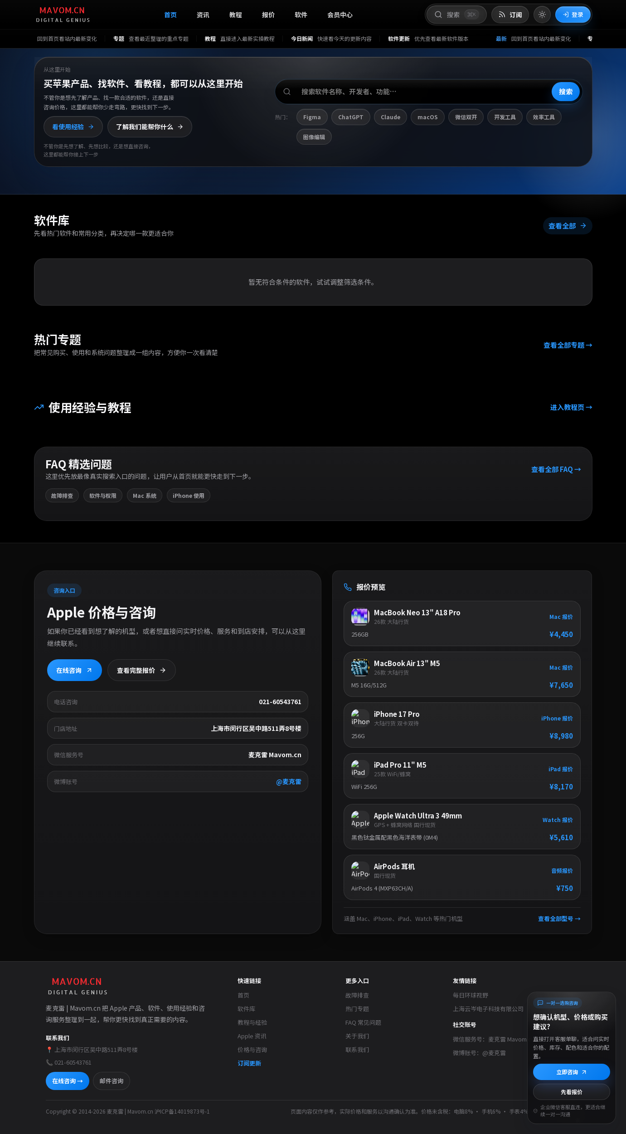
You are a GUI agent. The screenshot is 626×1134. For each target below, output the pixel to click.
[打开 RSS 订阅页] (510, 15)
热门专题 (357, 1008)
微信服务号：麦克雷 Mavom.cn (493, 1039)
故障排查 (357, 995)
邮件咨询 (111, 1080)
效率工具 (544, 117)
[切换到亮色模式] (542, 14)
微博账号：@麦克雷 (479, 1052)
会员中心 (340, 14)
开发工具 (505, 117)
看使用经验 (73, 126)
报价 (268, 14)
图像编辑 (314, 137)
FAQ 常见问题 (363, 1022)
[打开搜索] (457, 14)
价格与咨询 (252, 1049)
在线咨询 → (67, 1080)
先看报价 (571, 1091)
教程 (235, 14)
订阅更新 (249, 1063)
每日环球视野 (470, 995)
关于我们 (357, 1036)
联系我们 (357, 1049)
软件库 (246, 1008)
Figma (312, 117)
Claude (390, 117)
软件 (301, 14)
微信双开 (466, 117)
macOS (427, 117)
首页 (170, 14)
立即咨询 (571, 1072)
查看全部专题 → (567, 345)
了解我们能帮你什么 (150, 126)
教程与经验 (252, 1022)
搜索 (566, 91)
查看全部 (567, 225)
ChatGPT (351, 117)
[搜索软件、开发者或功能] (429, 91)
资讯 (203, 14)
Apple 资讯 (252, 1036)
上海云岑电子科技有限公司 (488, 1008)
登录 (573, 14)
